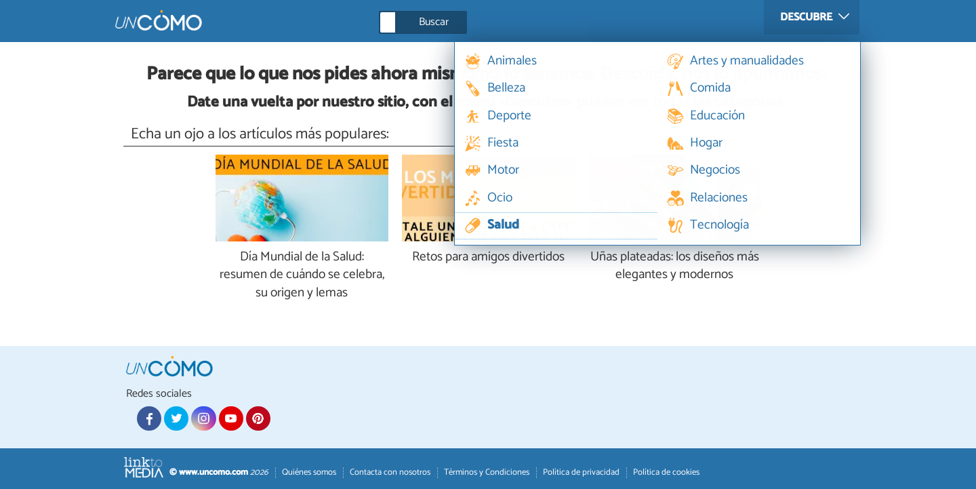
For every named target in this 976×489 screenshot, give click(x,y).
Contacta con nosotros (390, 472)
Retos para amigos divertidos (488, 257)
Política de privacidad (581, 472)
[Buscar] (484, 22)
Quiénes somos (309, 472)
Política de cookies (666, 472)
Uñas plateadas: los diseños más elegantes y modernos (674, 266)
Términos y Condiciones (486, 472)
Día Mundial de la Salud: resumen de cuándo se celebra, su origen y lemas (302, 275)
